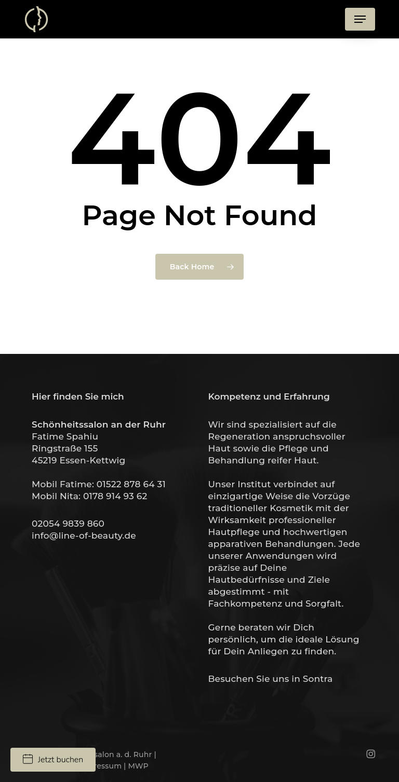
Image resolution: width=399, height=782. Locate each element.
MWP (138, 766)
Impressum (100, 766)
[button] (360, 19)
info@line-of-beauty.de (84, 535)
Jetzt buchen (53, 759)
